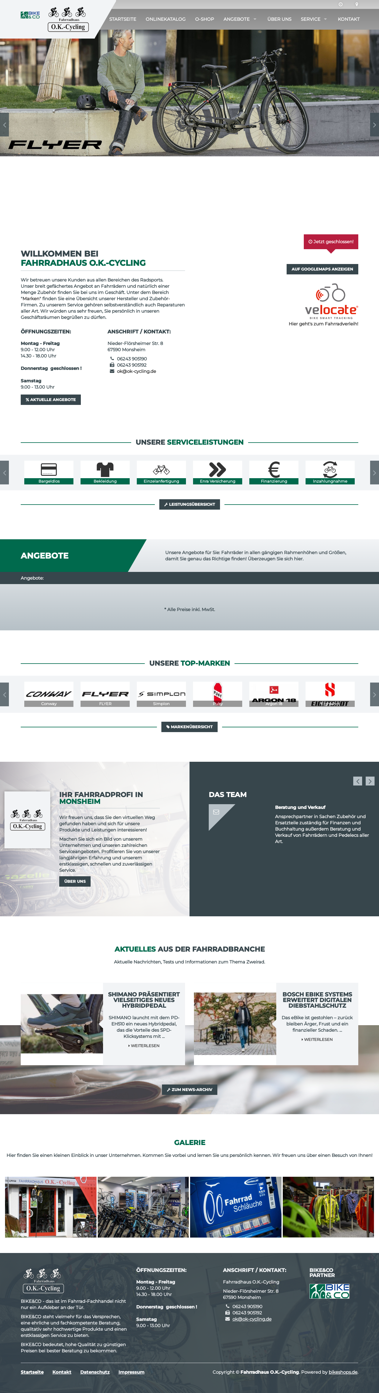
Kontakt (349, 19)
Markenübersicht (189, 726)
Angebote (237, 19)
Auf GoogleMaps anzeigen (322, 269)
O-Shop (204, 19)
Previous (4, 124)
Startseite (122, 19)
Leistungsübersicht (189, 504)
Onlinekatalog (166, 19)
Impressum (131, 1372)
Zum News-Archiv (189, 1089)
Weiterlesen (144, 1045)
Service (310, 19)
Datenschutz (95, 1372)
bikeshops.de (343, 1372)
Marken (31, 298)
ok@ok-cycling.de (136, 371)
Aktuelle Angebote (51, 399)
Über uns (279, 19)
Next (374, 124)
